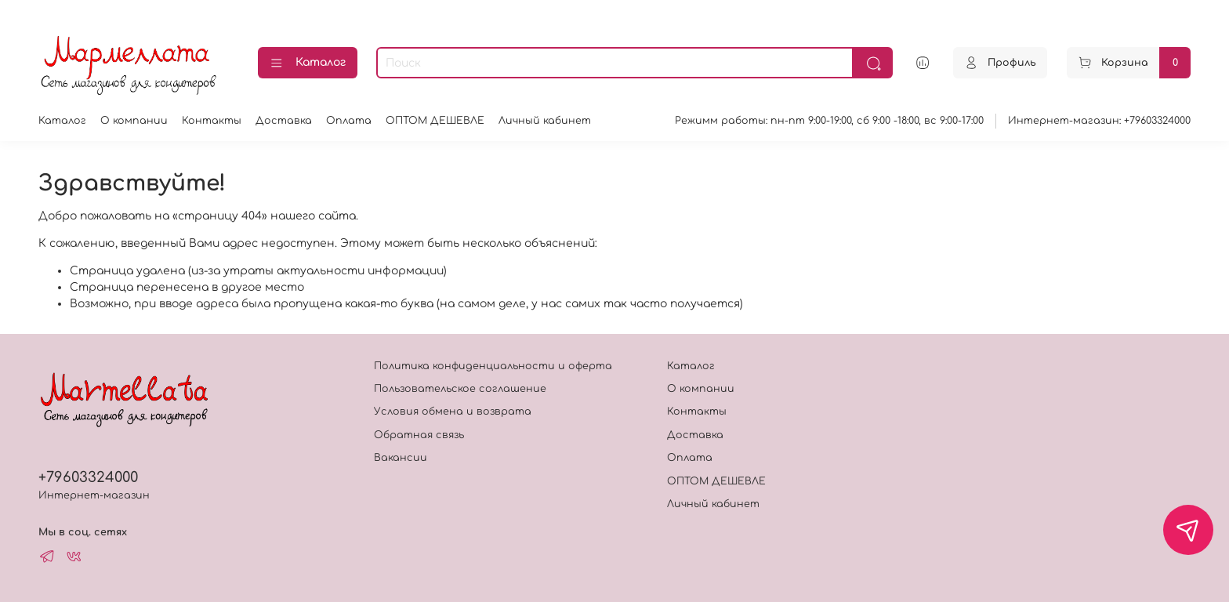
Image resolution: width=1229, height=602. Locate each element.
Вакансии (400, 457)
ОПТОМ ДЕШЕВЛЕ (435, 120)
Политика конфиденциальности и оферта (493, 366)
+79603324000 (88, 477)
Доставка (284, 120)
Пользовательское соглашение (460, 388)
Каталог (308, 63)
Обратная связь (419, 435)
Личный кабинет (544, 120)
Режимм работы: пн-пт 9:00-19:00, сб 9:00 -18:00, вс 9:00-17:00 (829, 120)
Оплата (349, 120)
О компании (134, 120)
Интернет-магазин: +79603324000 (1099, 120)
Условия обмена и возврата (452, 411)
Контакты (211, 120)
